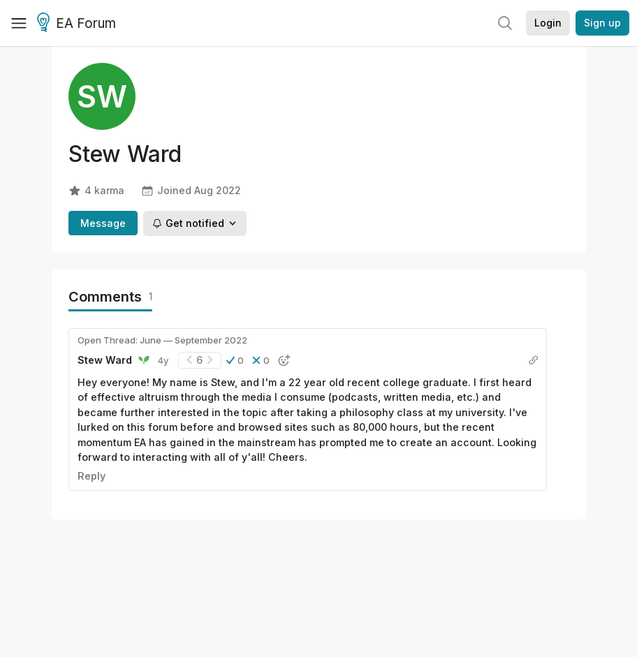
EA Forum (78, 24)
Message (103, 223)
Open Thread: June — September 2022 (162, 340)
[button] (235, 360)
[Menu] (19, 23)
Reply (91, 476)
